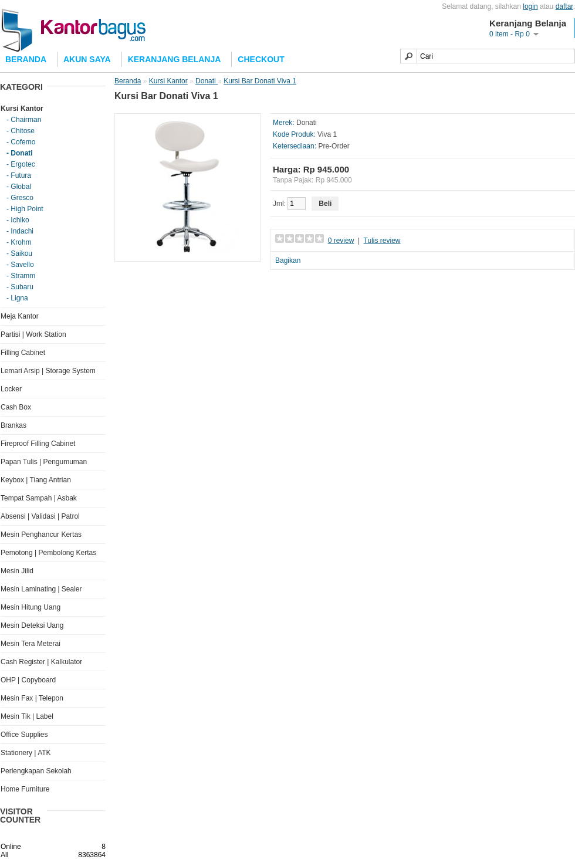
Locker (11, 389)
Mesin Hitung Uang (30, 607)
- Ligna (17, 298)
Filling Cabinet (23, 353)
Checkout (261, 59)
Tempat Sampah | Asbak (39, 498)
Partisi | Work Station (33, 334)
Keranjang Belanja (174, 59)
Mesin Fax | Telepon (32, 698)
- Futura (18, 175)
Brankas (13, 425)
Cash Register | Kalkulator (41, 662)
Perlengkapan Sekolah (36, 771)
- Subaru (19, 287)
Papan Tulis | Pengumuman (44, 462)
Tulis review (382, 240)
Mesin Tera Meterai (30, 644)
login (530, 6)
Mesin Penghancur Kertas (41, 534)
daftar (564, 6)
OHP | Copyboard (28, 680)
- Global (18, 186)
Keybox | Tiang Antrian (36, 480)
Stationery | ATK (26, 753)
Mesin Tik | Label (27, 716)
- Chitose (20, 131)
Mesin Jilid (17, 571)
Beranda (127, 81)
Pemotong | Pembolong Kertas (48, 553)
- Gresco (19, 198)
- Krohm (19, 242)
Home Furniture (25, 789)
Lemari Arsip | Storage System (48, 371)
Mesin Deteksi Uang (32, 625)
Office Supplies (24, 734)
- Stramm (20, 276)
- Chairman (23, 120)
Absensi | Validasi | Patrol (40, 516)
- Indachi (19, 231)
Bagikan (287, 260)
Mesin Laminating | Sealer (41, 589)
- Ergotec (20, 164)
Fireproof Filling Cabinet (38, 443)
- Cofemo (20, 142)
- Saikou (19, 253)
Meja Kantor (20, 316)
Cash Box (16, 407)
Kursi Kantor (22, 108)
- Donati (19, 153)
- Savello (20, 265)
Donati (206, 81)
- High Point (24, 209)
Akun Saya (87, 59)
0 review (341, 240)
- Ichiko (17, 220)
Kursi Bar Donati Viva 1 (260, 81)
